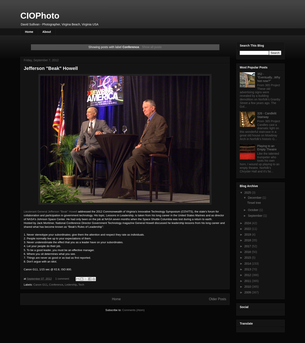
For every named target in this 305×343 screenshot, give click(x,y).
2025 (248, 192)
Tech (81, 284)
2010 (248, 286)
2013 (248, 269)
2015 (248, 257)
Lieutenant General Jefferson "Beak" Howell (50, 211)
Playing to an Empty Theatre (267, 147)
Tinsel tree (254, 202)
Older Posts (217, 299)
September (255, 215)
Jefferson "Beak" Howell (51, 68)
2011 (248, 281)
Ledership (71, 284)
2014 (248, 263)
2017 (248, 246)
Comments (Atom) (133, 310)
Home (29, 31)
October (253, 210)
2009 (248, 292)
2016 (248, 252)
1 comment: (63, 278)
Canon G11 (40, 284)
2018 (248, 240)
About (46, 31)
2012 (248, 275)
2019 (248, 234)
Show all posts (151, 47)
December (255, 197)
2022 (248, 229)
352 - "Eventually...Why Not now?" (268, 77)
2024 (248, 223)
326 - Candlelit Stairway (266, 115)
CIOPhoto (39, 15)
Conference (56, 284)
